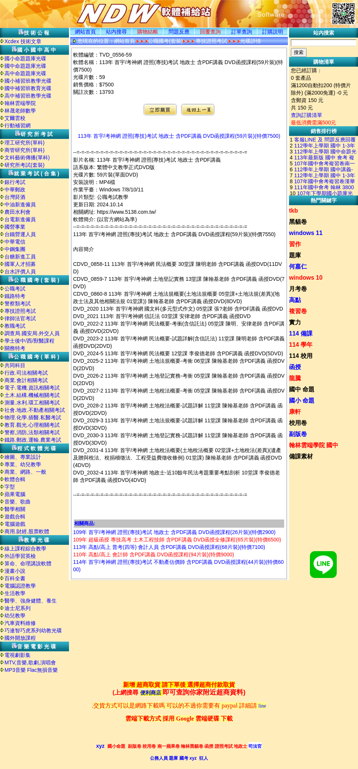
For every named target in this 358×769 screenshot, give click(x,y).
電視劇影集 (17, 655)
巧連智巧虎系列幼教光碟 (33, 630)
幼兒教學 (14, 616)
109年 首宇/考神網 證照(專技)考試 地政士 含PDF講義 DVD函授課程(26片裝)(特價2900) (174, 532)
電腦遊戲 (14, 524)
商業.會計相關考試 (26, 380)
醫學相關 (14, 509)
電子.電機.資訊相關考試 (32, 388)
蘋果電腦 (14, 494)
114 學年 (301, 344)
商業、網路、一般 (25, 472)
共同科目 (14, 365)
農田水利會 (17, 212)
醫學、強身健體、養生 (30, 601)
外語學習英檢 (20, 556)
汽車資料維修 (20, 623)
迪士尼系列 (17, 608)
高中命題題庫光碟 (25, 73)
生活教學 (14, 593)
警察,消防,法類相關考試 (32, 432)
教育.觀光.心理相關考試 (32, 425)
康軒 (295, 412)
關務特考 (14, 348)
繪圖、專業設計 (22, 457)
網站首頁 (85, 32)
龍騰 (295, 378)
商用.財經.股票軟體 (26, 531)
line (262, 706)
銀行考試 (14, 182)
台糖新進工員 (20, 257)
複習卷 (298, 311)
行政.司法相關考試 (26, 373)
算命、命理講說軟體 (27, 563)
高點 (295, 300)
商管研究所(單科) (24, 150)
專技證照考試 (20, 311)
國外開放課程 (20, 638)
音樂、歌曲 (17, 502)
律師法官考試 (20, 318)
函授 (295, 367)
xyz (100, 746)
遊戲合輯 (14, 516)
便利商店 (150, 693)
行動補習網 (17, 125)
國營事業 (14, 227)
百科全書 (14, 578)
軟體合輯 (14, 479)
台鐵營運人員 (20, 234)
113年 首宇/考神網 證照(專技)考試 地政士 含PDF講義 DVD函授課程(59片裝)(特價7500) (179, 136)
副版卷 (298, 434)
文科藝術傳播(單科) (27, 158)
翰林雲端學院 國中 (313, 445)
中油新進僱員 (20, 204)
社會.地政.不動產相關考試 (34, 410)
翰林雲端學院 (20, 103)
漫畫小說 (14, 571)
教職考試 (14, 326)
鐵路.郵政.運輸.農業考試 (32, 440)
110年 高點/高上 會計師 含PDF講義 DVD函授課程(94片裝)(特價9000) (153, 554)
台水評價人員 (20, 271)
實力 (295, 322)
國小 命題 (301, 400)
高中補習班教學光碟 (27, 96)
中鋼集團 (14, 249)
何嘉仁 (298, 266)
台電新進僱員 (20, 219)
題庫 (295, 255)
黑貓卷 (298, 222)
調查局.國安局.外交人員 (32, 333)
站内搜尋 (116, 32)
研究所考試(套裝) (24, 165)
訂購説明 (272, 32)
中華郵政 (14, 190)
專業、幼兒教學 (22, 464)
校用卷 (298, 423)
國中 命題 (301, 389)
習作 (295, 244)
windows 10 (306, 277)
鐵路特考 (14, 296)
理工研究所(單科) (24, 143)
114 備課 (301, 333)
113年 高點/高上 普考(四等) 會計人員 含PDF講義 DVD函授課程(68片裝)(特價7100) (169, 547)
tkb (293, 210)
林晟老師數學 (20, 111)
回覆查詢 (210, 32)
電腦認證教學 (20, 586)
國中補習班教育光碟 (27, 88)
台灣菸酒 (14, 197)
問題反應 (179, 32)
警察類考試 (17, 303)
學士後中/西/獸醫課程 (29, 341)
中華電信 (14, 242)
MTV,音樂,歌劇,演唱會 (30, 662)
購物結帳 (147, 32)
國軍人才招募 (20, 264)
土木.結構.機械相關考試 (32, 395)
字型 (9, 487)
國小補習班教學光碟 (27, 81)
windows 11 (306, 233)
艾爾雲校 (14, 118)
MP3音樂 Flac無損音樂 (31, 670)
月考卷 (298, 289)
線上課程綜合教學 (25, 549)
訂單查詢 (241, 32)
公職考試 (14, 289)
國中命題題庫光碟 (25, 66)
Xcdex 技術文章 (22, 41)
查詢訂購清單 (306, 115)
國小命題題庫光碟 (25, 58)
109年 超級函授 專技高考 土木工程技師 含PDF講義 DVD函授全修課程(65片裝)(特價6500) (177, 540)
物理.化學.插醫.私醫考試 (32, 417)
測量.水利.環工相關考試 (32, 403)
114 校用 (301, 356)
